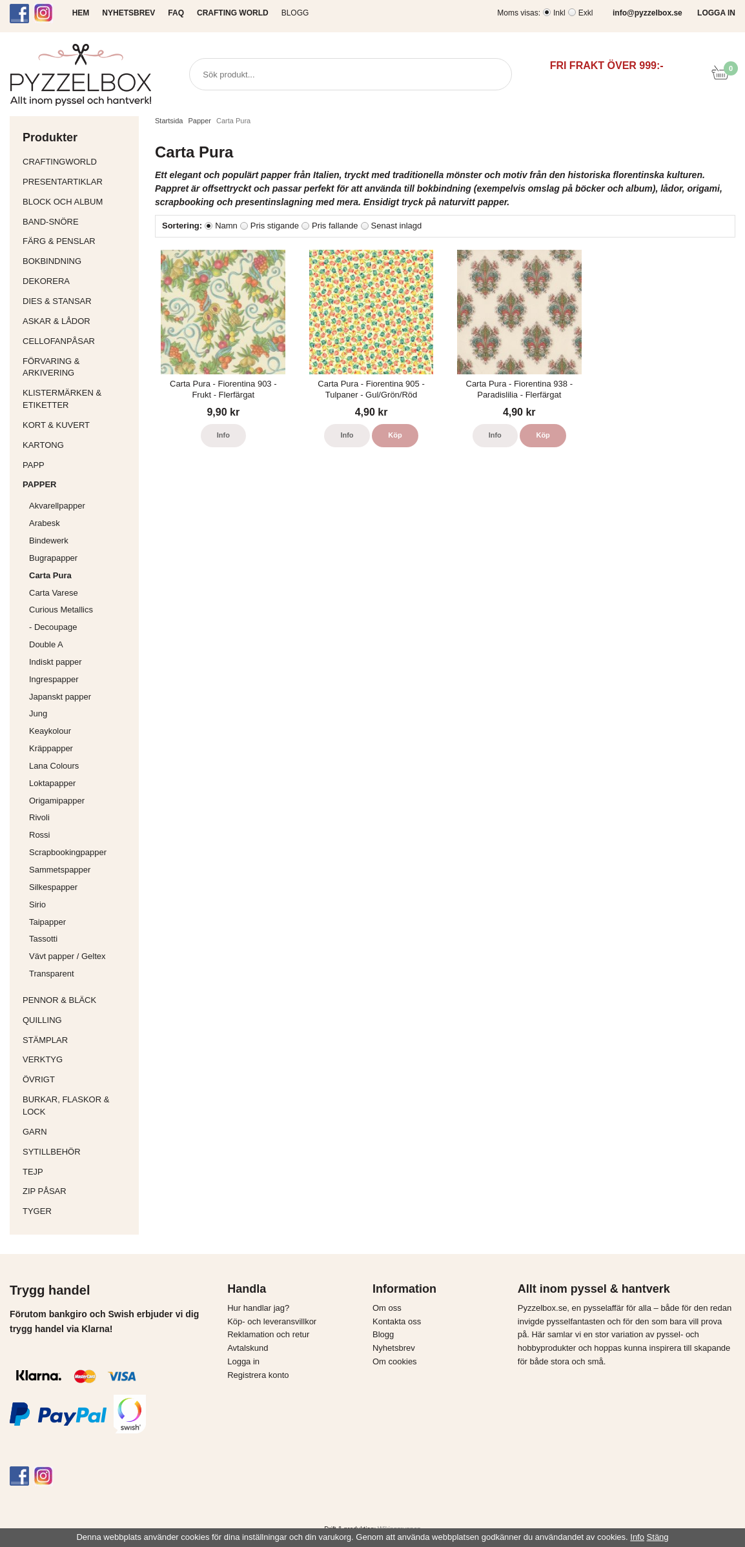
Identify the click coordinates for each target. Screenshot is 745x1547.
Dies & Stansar (77, 301)
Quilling (77, 1020)
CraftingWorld (77, 162)
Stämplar (77, 1040)
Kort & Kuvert (77, 425)
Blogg (295, 12)
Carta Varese (53, 593)
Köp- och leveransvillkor (271, 1321)
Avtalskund (247, 1348)
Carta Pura (50, 575)
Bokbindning (77, 261)
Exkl (585, 12)
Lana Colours (54, 766)
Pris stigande (274, 225)
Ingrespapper (54, 679)
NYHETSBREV (128, 12)
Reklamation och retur (268, 1334)
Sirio (37, 904)
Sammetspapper (80, 870)
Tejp (77, 1172)
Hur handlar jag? (258, 1308)
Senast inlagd (396, 225)
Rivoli (80, 817)
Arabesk (44, 523)
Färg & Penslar (77, 241)
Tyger (77, 1211)
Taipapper (80, 922)
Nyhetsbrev (393, 1348)
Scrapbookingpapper (80, 852)
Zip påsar (44, 1191)
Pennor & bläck (77, 1000)
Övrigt (39, 1079)
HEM (81, 12)
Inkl (559, 12)
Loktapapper (80, 783)
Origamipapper (57, 800)
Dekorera (77, 281)
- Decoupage (80, 627)
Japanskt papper (80, 697)
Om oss (387, 1308)
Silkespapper (80, 887)
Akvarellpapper (80, 506)
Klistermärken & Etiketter (77, 399)
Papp (77, 465)
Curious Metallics (61, 609)
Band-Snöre (77, 222)
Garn (77, 1132)
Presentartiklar (77, 182)
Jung (38, 713)
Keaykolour (50, 731)
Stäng (658, 1537)
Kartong (77, 445)
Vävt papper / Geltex (67, 956)
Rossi (80, 835)
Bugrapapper (53, 558)
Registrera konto (258, 1375)
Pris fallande (335, 225)
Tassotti (80, 939)
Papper (77, 484)
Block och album (77, 202)
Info (223, 435)
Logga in (243, 1361)
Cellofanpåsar (59, 341)
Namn (226, 225)
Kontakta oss (396, 1321)
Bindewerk (48, 540)
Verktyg (77, 1059)
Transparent (80, 973)
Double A (46, 644)
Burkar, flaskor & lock (77, 1106)
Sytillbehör (77, 1152)
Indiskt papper (80, 662)
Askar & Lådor (56, 321)
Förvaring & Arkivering (77, 367)
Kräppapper (80, 748)
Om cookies (394, 1361)
